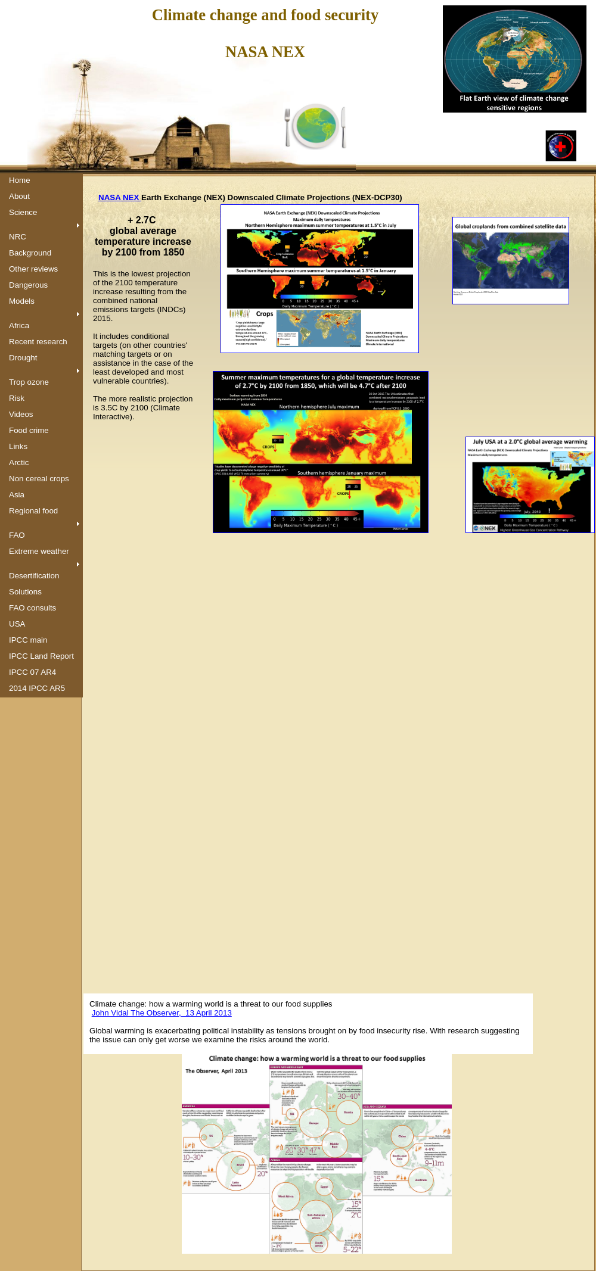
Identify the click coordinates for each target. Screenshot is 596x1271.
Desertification (34, 575)
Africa (19, 325)
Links (18, 446)
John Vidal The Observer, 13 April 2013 (162, 1012)
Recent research (38, 341)
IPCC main (28, 640)
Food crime (29, 430)
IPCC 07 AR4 (32, 672)
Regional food (33, 510)
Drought (23, 357)
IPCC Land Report (41, 656)
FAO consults (32, 607)
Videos (21, 414)
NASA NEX (119, 197)
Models (22, 301)
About (19, 196)
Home (19, 180)
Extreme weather (39, 551)
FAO (17, 535)
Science (23, 212)
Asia (16, 494)
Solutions (25, 591)
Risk (16, 398)
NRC (17, 236)
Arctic (19, 462)
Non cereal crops (39, 478)
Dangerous (28, 285)
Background (30, 252)
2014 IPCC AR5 (37, 688)
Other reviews (33, 268)
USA (17, 623)
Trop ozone (29, 382)
